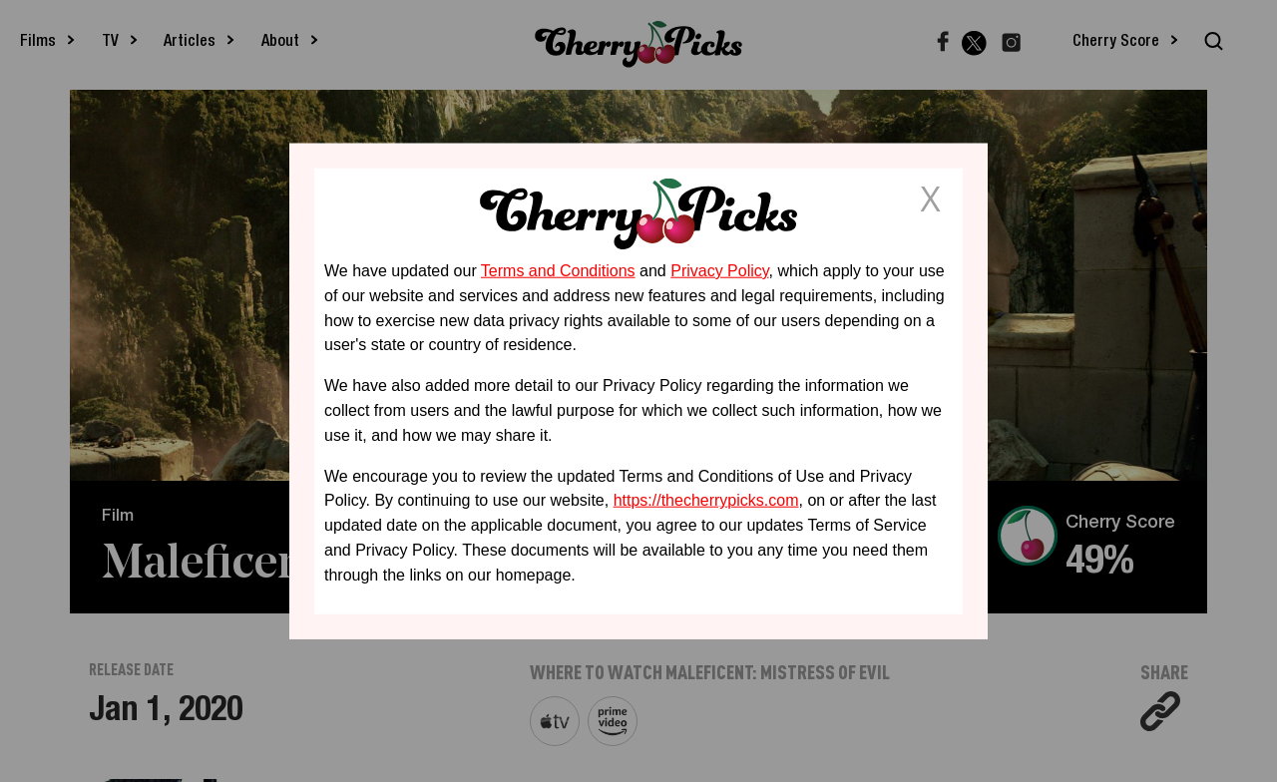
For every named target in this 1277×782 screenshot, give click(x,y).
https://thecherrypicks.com (706, 500)
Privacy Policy (719, 270)
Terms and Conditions (558, 270)
